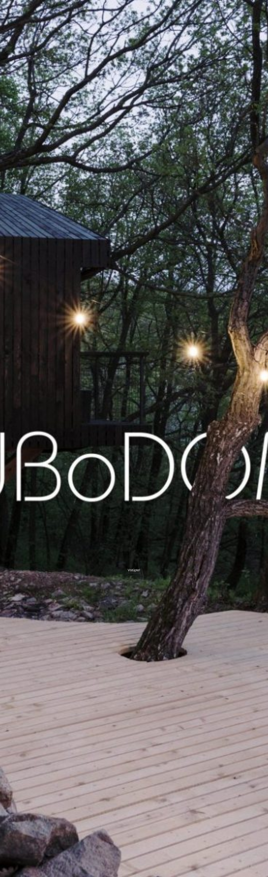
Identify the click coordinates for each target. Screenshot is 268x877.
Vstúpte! (134, 570)
